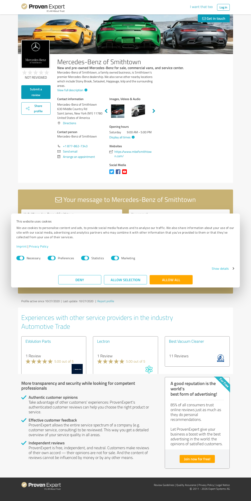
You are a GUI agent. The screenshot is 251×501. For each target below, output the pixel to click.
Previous (106, 111)
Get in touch (213, 18)
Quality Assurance (186, 485)
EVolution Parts (38, 341)
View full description (71, 90)
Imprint (63, 248)
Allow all (171, 281)
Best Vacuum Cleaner (186, 341)
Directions (69, 123)
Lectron (103, 341)
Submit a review (36, 92)
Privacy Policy (80, 248)
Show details (178, 271)
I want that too (201, 6)
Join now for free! (197, 458)
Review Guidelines (164, 485)
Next (154, 111)
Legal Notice (223, 485)
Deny (80, 281)
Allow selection (125, 281)
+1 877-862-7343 (75, 146)
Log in (223, 7)
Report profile (105, 301)
